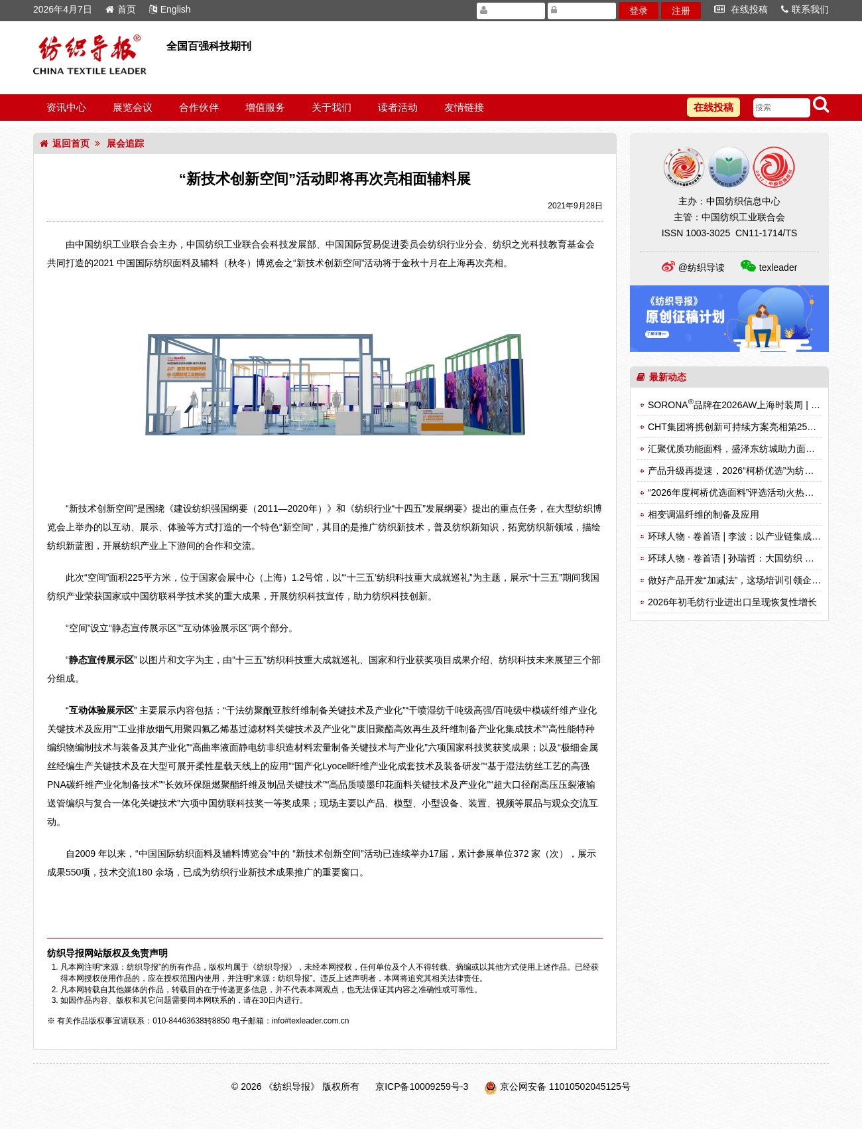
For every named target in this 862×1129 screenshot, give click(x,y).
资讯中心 (66, 107)
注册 (681, 10)
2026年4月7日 (62, 9)
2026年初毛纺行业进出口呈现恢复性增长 (732, 602)
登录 (638, 10)
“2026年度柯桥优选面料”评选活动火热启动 (735, 492)
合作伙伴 (199, 107)
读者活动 (398, 107)
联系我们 (805, 9)
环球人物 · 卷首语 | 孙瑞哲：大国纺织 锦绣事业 (745, 558)
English (170, 9)
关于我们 (331, 107)
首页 (120, 9)
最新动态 (661, 377)
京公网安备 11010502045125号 (565, 1086)
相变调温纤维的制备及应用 (703, 514)
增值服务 (265, 107)
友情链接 (464, 107)
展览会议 (133, 107)
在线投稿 (741, 9)
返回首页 (65, 143)
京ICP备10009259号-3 (421, 1086)
